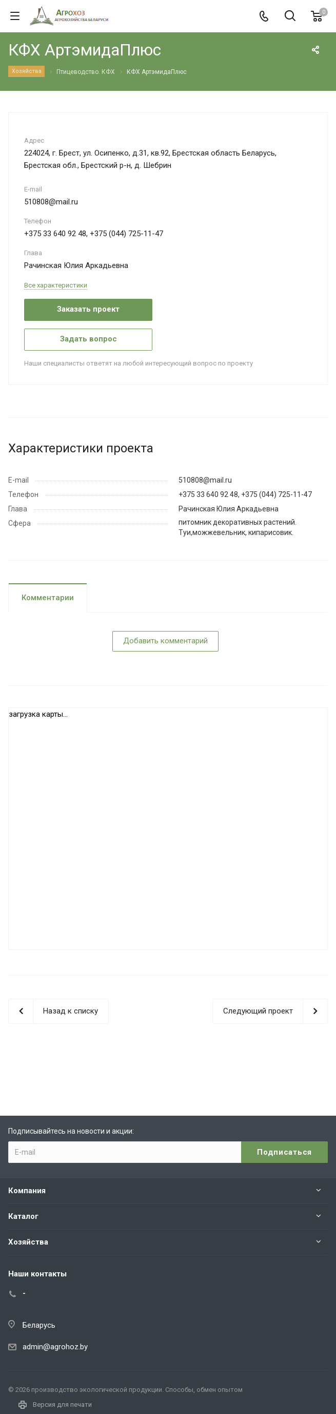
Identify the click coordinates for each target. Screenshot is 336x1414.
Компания (27, 1190)
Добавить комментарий (165, 640)
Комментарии (48, 597)
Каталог (23, 1216)
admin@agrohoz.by (55, 1346)
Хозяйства (28, 1242)
